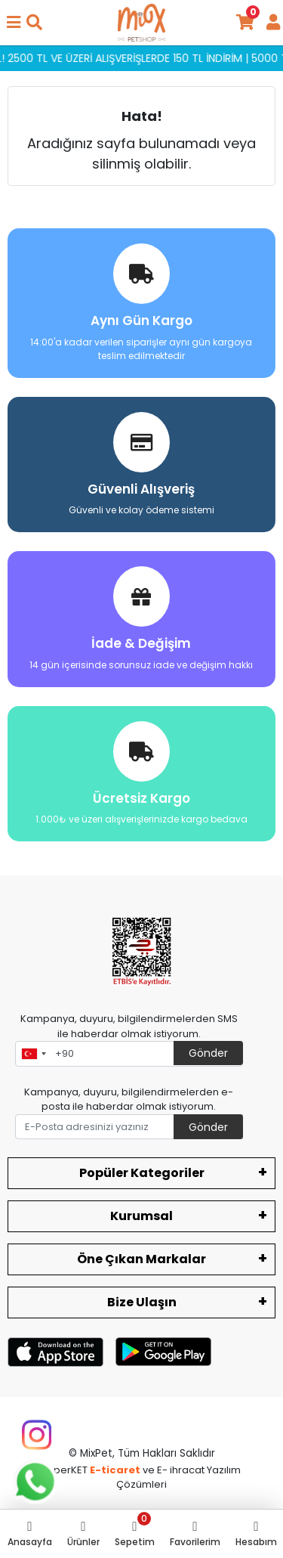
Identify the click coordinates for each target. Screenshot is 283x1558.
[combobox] (33, 1054)
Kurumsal (141, 1216)
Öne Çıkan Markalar (141, 1259)
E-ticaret (115, 1470)
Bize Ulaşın (142, 1302)
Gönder (208, 1053)
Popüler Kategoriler (142, 1173)
